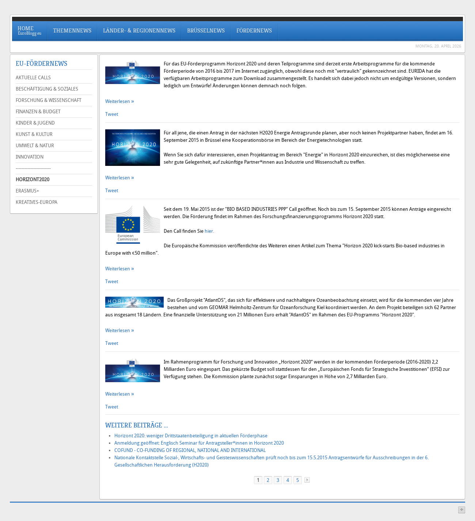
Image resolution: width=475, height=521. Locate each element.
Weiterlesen (118, 101)
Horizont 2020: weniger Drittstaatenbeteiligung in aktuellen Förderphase (190, 435)
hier (209, 231)
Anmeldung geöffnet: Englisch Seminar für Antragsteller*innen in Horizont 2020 (199, 443)
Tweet (111, 114)
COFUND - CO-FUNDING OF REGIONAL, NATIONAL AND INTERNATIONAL (190, 450)
